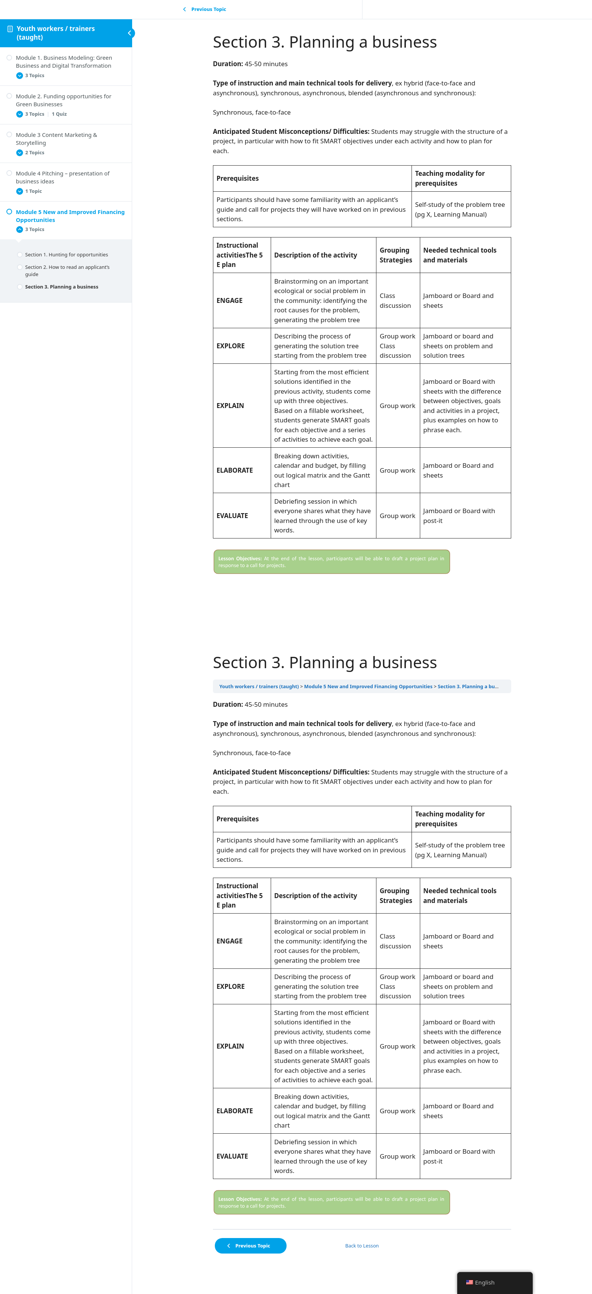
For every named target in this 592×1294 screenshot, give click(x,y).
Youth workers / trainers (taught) (56, 33)
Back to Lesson (362, 1245)
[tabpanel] (362, 319)
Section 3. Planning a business (474, 686)
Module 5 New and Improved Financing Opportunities (368, 686)
